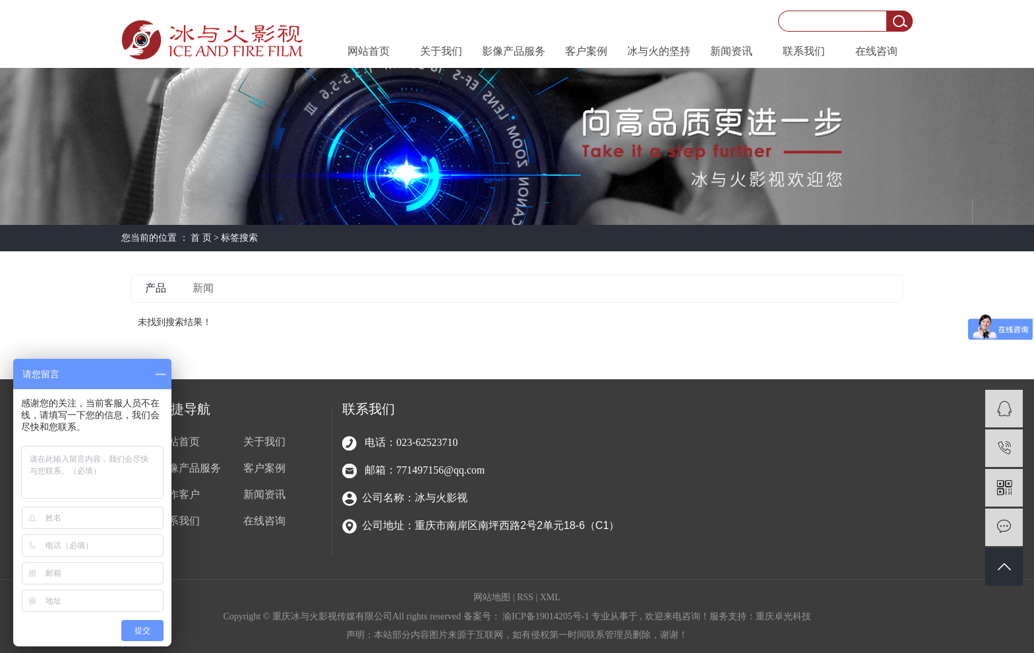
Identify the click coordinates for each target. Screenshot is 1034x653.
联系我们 (804, 51)
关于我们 (441, 51)
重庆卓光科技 (783, 616)
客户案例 (586, 51)
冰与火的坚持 (658, 51)
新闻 (203, 288)
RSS (525, 597)
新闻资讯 (731, 51)
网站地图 (493, 597)
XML (550, 597)
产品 (155, 288)
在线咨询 (876, 51)
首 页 (201, 238)
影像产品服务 (513, 51)
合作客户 (179, 494)
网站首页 (369, 51)
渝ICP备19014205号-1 (545, 616)
